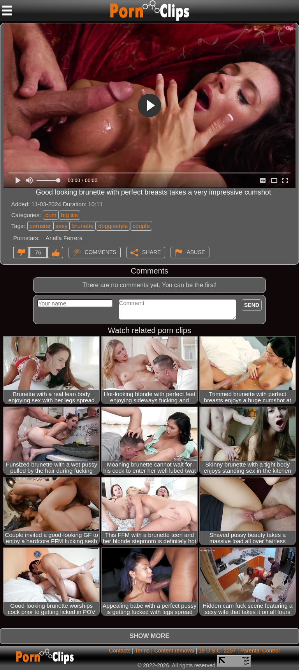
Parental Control (260, 650)
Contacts (119, 650)
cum (50, 215)
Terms (142, 650)
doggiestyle (113, 226)
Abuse (195, 252)
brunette (82, 226)
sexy (62, 226)
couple (141, 226)
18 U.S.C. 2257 (217, 650)
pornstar (40, 226)
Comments (100, 252)
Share (151, 252)
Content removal (174, 650)
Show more (149, 636)
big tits (69, 215)
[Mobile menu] (7, 10)
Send (251, 305)
